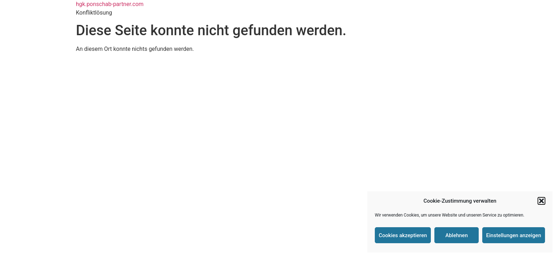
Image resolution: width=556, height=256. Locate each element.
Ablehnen (456, 235)
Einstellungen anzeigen (513, 235)
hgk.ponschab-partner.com (110, 4)
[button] (541, 200)
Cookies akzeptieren (403, 235)
